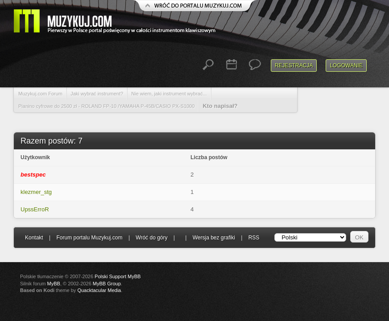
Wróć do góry (151, 238)
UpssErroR (35, 209)
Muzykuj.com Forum (40, 93)
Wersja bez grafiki (214, 238)
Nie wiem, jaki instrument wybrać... (169, 93)
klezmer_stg (36, 192)
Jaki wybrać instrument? (96, 93)
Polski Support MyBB (118, 276)
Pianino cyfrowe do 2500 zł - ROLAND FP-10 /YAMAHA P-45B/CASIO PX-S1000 (106, 106)
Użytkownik (35, 157)
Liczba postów (209, 157)
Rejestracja (294, 65)
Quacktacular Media (99, 290)
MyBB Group (107, 283)
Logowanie (346, 65)
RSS (254, 238)
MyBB (53, 283)
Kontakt (34, 238)
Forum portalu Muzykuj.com (90, 238)
